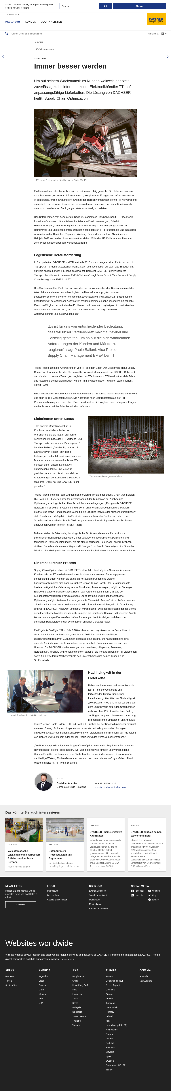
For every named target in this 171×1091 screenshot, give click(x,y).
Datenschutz (53, 895)
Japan (75, 998)
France (109, 998)
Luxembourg (112, 1025)
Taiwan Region (79, 1016)
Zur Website (12, 14)
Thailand (76, 1021)
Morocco (9, 976)
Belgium (110, 981)
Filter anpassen (44, 50)
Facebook (137, 891)
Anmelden (20, 905)
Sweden (110, 1061)
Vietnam (76, 1025)
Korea (75, 1003)
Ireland (109, 1016)
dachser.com (68, 959)
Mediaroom (13, 22)
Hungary (110, 1012)
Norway (109, 1034)
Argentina (43, 976)
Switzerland (111, 1065)
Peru (41, 998)
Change (139, 6)
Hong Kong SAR (80, 985)
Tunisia (8, 981)
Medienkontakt (96, 904)
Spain (108, 1056)
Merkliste (153, 33)
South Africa (11, 985)
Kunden (32, 22)
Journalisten (54, 22)
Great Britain (112, 1007)
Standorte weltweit (98, 895)
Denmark (110, 989)
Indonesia (77, 994)
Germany (110, 1003)
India (74, 989)
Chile (41, 989)
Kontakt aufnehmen (98, 908)
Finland (109, 994)
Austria (109, 976)
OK (105, 6)
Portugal (110, 1043)
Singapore (77, 1012)
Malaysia (76, 1007)
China (75, 981)
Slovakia (110, 1052)
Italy (108, 1021)
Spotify (153, 899)
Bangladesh (78, 976)
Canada (42, 985)
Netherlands (112, 1029)
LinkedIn (137, 895)
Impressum (52, 891)
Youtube (154, 891)
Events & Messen (97, 891)
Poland (109, 1038)
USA (41, 1003)
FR (116, 981)
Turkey (109, 1069)
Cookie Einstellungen (57, 899)
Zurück (39, 42)
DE (125, 1025)
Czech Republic (113, 985)
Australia (143, 976)
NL (120, 981)
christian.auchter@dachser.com (112, 787)
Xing (152, 895)
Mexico (42, 994)
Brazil (41, 981)
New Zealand (145, 981)
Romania (110, 1047)
